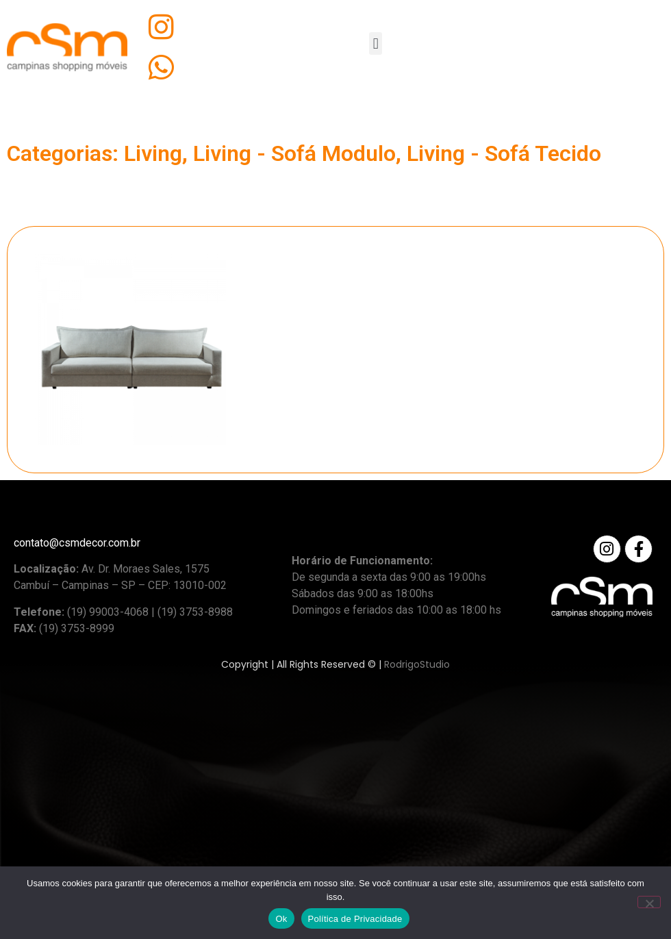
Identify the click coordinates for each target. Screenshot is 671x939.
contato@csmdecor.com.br (77, 542)
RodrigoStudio (417, 664)
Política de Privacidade (355, 919)
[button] (375, 43)
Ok (281, 919)
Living (153, 153)
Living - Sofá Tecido (504, 153)
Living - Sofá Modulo (294, 153)
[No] (649, 902)
